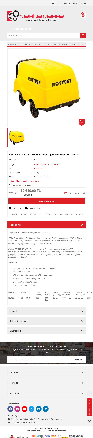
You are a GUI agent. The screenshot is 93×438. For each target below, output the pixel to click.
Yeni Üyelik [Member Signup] (67, 3)
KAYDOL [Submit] (78, 360)
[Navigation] (46, 29)
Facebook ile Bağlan (79, 3)
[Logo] (35, 16)
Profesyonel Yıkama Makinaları (47, 164)
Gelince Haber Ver (46, 201)
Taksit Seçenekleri (19, 320)
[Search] (46, 35)
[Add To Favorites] (17, 214)
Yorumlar (14, 311)
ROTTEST (38, 168)
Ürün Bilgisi (15, 224)
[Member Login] (56, 3)
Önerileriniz (15, 330)
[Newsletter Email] (46, 359)
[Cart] (83, 15)
